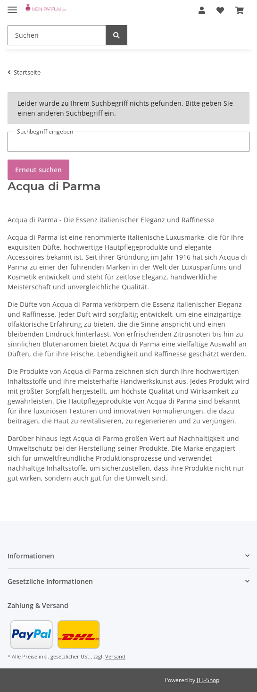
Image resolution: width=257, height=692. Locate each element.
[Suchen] (57, 35)
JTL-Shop (208, 680)
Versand (115, 656)
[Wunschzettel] (220, 10)
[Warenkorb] (239, 10)
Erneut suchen (38, 169)
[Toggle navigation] (12, 6)
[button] (202, 10)
